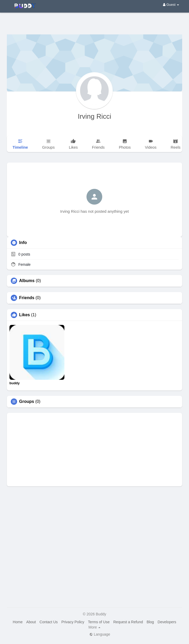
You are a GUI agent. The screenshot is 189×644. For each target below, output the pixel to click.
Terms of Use (99, 622)
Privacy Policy (72, 622)
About (31, 622)
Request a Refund (128, 622)
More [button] (95, 627)
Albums (27, 281)
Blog (150, 622)
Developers (167, 622)
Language (99, 634)
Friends (26, 298)
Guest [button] (171, 5)
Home (18, 622)
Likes (24, 315)
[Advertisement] (94, 20)
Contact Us (48, 622)
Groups (26, 401)
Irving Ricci (94, 116)
